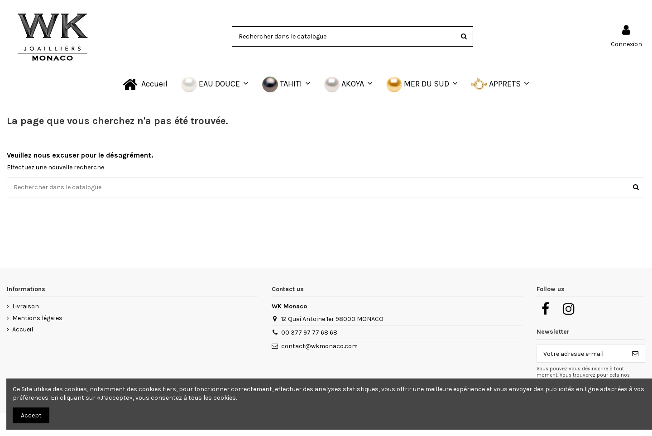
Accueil (22, 329)
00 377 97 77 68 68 (309, 332)
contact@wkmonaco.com (319, 346)
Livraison (25, 306)
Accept (31, 415)
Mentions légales (37, 318)
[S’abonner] (635, 353)
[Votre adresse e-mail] (581, 353)
